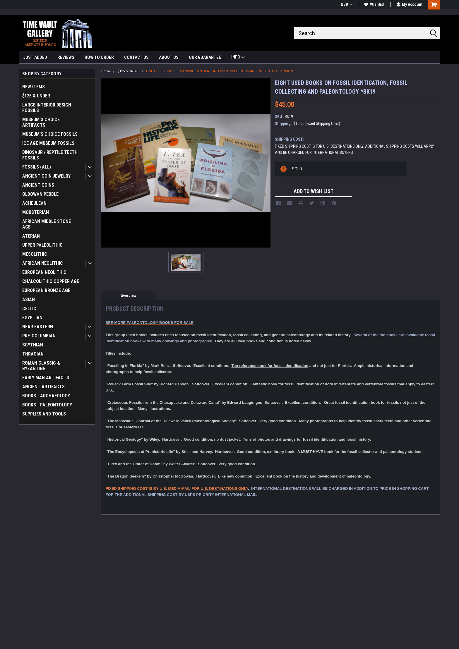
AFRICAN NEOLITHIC (42, 263)
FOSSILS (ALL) (36, 167)
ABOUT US (169, 57)
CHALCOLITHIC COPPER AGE (50, 281)
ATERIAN (31, 236)
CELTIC (29, 308)
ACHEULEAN (34, 203)
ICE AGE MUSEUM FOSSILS (48, 143)
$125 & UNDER (36, 96)
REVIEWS (65, 57)
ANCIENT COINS (38, 185)
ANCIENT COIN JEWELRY (46, 176)
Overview (128, 295)
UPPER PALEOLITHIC (42, 245)
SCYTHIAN (32, 345)
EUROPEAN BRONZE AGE (46, 290)
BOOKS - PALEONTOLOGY (47, 405)
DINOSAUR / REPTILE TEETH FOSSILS (50, 155)
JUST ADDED (35, 57)
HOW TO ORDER (99, 57)
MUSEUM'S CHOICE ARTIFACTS (41, 122)
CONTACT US (136, 57)
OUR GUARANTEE (205, 57)
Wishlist (374, 4)
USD (346, 4)
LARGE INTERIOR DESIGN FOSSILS (46, 107)
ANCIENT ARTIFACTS (43, 386)
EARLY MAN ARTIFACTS (45, 377)
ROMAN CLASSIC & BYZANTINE (41, 365)
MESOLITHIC (34, 254)
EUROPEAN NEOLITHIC (44, 272)
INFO (238, 57)
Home (106, 71)
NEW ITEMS (33, 87)
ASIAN (28, 299)
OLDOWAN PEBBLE (40, 194)
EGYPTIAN (32, 317)
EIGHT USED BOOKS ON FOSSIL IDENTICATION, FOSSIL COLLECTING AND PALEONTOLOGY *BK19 (219, 71)
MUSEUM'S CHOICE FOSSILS (50, 134)
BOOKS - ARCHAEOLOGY (46, 396)
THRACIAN (33, 354)
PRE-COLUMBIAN (39, 336)
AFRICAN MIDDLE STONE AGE (46, 224)
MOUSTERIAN (35, 212)
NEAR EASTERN (37, 326)
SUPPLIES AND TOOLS (44, 414)
